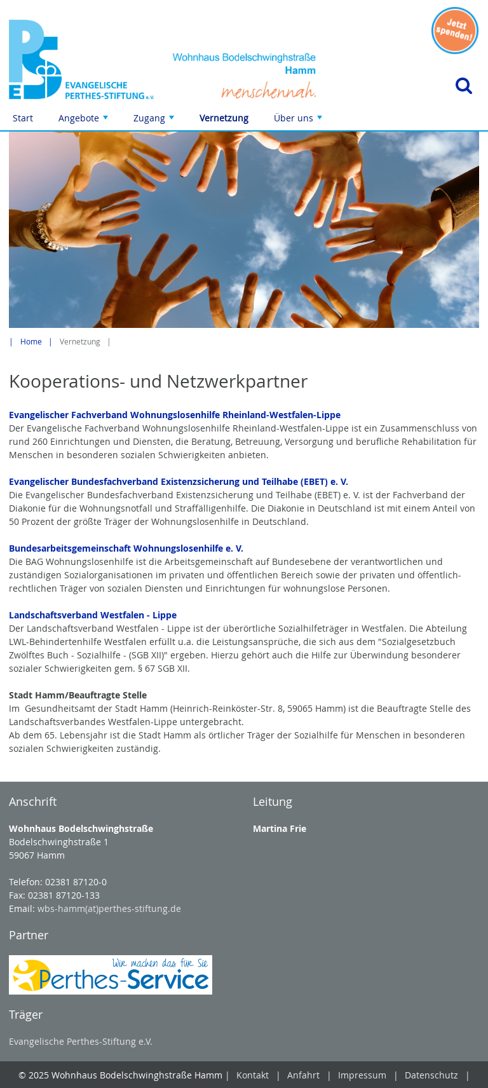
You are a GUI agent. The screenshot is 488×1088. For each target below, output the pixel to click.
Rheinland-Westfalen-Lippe (281, 415)
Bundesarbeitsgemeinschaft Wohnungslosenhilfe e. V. (126, 548)
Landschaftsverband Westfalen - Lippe (93, 615)
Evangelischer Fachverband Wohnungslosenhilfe (115, 415)
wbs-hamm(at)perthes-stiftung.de (109, 908)
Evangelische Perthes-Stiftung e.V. (80, 1041)
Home (31, 341)
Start (23, 118)
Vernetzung (224, 118)
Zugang (155, 121)
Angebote (84, 121)
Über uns (299, 121)
